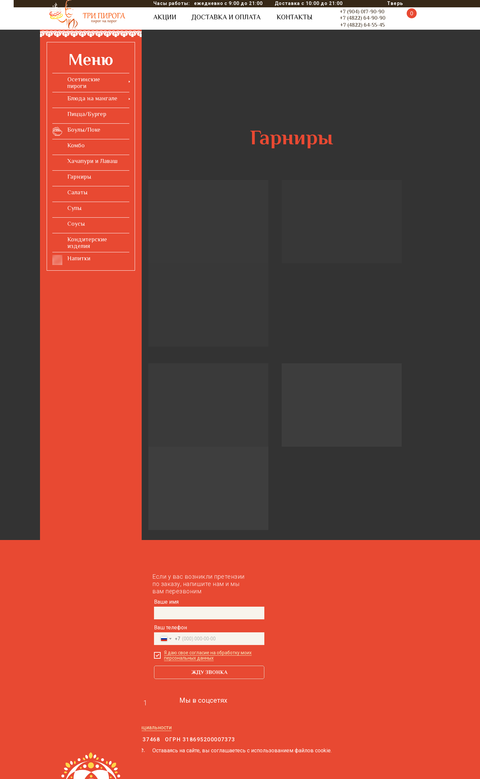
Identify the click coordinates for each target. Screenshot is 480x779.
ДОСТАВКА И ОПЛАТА (226, 17)
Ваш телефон (170, 627)
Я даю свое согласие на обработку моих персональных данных (208, 655)
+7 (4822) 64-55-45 (362, 25)
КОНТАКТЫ (294, 17)
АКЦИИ (164, 17)
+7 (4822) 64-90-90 (362, 18)
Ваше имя (166, 602)
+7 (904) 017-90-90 (362, 12)
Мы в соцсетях (203, 700)
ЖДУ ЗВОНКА (209, 672)
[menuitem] (90, 82)
